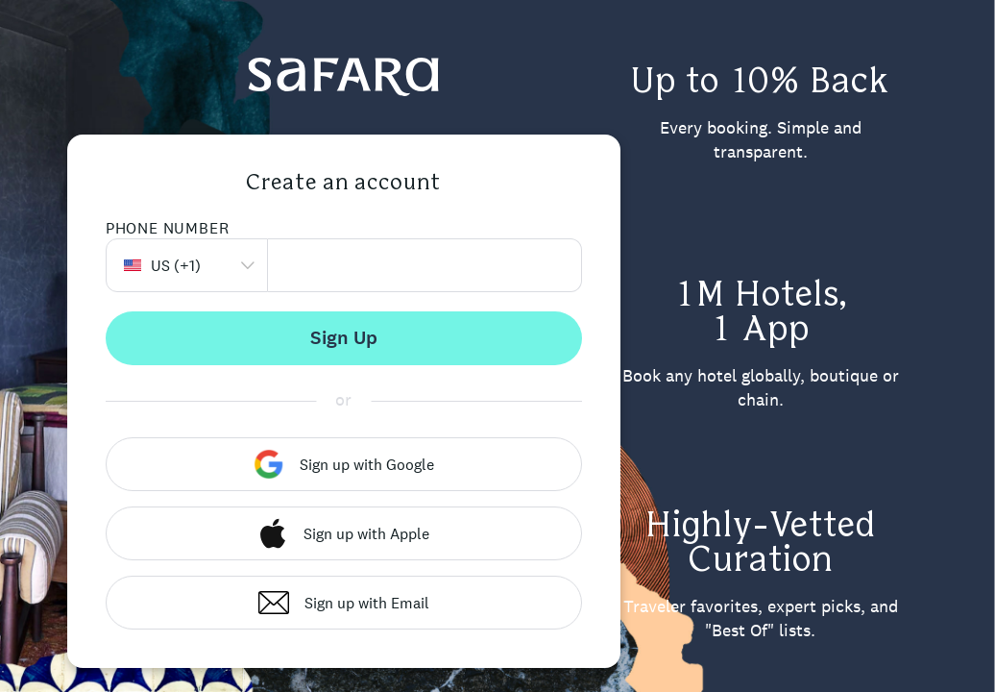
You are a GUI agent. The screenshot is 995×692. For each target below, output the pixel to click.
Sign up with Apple (343, 533)
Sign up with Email (343, 602)
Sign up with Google (344, 464)
